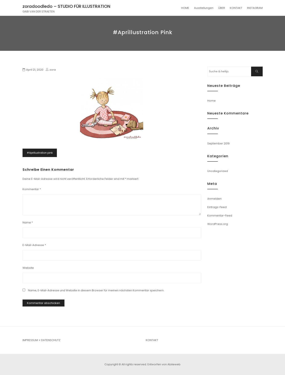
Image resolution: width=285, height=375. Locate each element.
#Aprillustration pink (40, 153)
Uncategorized (217, 171)
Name (28, 222)
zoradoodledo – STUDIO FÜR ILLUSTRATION (66, 6)
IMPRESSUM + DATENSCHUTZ (41, 340)
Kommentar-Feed (219, 216)
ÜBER (221, 8)
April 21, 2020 (34, 70)
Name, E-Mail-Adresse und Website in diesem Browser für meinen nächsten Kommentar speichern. (96, 290)
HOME (185, 8)
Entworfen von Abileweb (164, 364)
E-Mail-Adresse (34, 245)
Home (211, 101)
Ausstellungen (203, 8)
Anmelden (214, 199)
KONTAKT (236, 8)
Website (28, 268)
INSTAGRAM (255, 8)
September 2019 (218, 143)
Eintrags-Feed (217, 207)
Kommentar (32, 189)
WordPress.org (217, 224)
